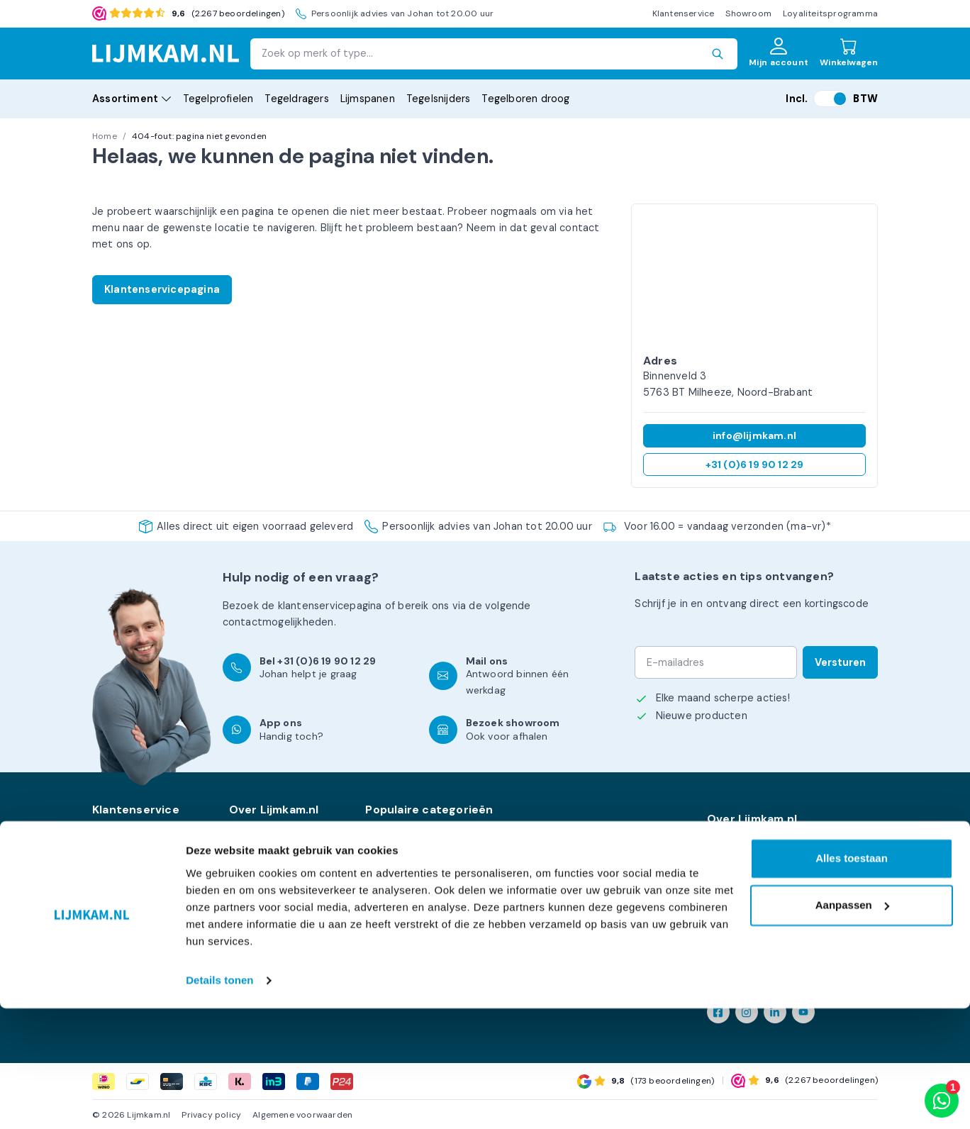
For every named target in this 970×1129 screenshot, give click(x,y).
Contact (112, 891)
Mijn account (123, 858)
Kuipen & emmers (567, 826)
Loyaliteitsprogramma (830, 13)
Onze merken (261, 826)
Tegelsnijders (438, 98)
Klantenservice (683, 13)
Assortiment (132, 98)
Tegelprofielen (218, 98)
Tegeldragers (296, 98)
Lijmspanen (367, 98)
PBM (535, 858)
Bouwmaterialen (564, 941)
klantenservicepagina (330, 605)
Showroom (748, 13)
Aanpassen (852, 1026)
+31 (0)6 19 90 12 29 (755, 464)
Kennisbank (119, 875)
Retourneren (123, 842)
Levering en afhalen (277, 842)
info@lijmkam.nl (754, 435)
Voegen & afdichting (574, 908)
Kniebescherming (407, 941)
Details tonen (219, 1101)
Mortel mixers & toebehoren (594, 842)
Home (104, 136)
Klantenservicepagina (162, 289)
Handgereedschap (410, 924)
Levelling (386, 842)
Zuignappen (552, 924)
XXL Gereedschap (409, 891)
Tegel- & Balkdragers (416, 875)
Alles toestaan (851, 980)
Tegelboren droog (525, 98)
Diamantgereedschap (418, 858)
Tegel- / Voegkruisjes (576, 891)
